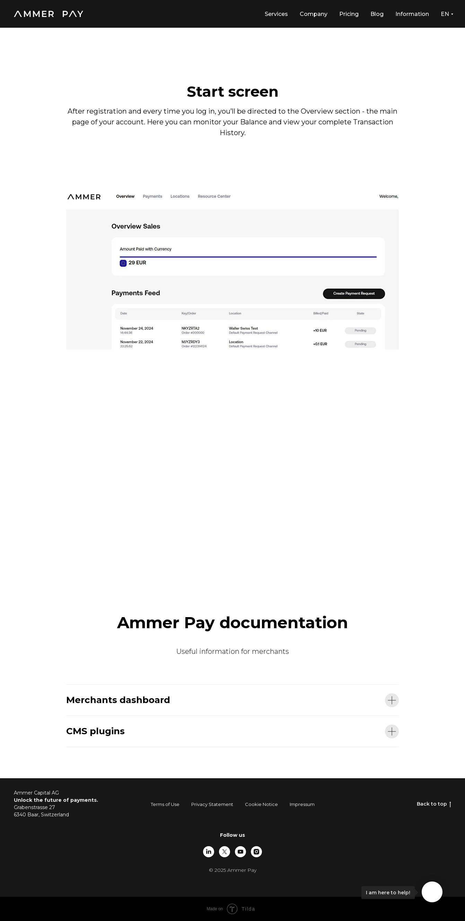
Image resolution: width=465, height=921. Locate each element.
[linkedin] (208, 851)
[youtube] (240, 851)
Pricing (349, 14)
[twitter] (224, 851)
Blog (377, 14)
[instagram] (256, 851)
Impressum (302, 804)
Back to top (434, 804)
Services (276, 14)
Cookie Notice (261, 804)
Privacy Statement (212, 804)
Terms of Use (165, 804)
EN (445, 14)
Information (412, 14)
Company (313, 14)
